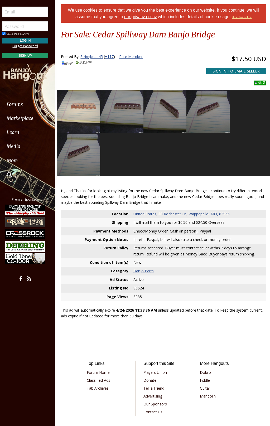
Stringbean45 (94, 56)
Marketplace (24, 118)
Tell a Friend (155, 344)
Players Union (156, 328)
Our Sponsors (156, 359)
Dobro (206, 328)
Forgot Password (29, 46)
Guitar (206, 344)
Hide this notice (243, 17)
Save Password (20, 34)
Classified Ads (100, 336)
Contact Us (154, 367)
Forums (19, 104)
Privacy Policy (148, 383)
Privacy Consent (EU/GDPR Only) (192, 383)
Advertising (154, 352)
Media (18, 146)
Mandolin (208, 352)
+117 (111, 56)
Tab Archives (100, 344)
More (16, 160)
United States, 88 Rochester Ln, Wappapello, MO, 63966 (183, 169)
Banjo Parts (145, 226)
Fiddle (206, 336)
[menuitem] (29, 104)
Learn (17, 132)
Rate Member (133, 56)
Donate (151, 336)
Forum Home (100, 328)
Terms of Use (121, 383)
